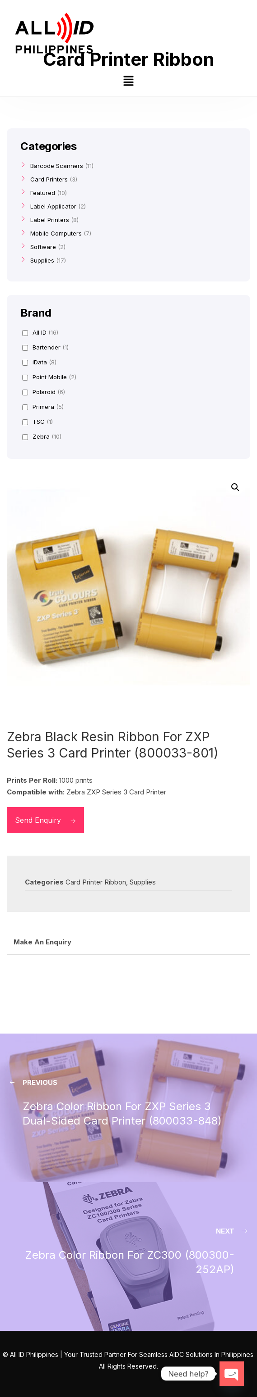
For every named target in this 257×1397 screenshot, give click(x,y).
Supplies (143, 882)
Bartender (45, 347)
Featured (42, 192)
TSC (37, 421)
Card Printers (49, 179)
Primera (43, 406)
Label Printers (49, 219)
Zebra (41, 436)
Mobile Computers (56, 233)
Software (43, 246)
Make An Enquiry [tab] (42, 942)
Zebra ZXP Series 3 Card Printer (116, 792)
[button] (128, 81)
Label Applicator (53, 206)
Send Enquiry (45, 820)
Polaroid (43, 391)
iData (39, 362)
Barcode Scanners (56, 165)
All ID (40, 332)
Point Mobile (49, 377)
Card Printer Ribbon (95, 882)
